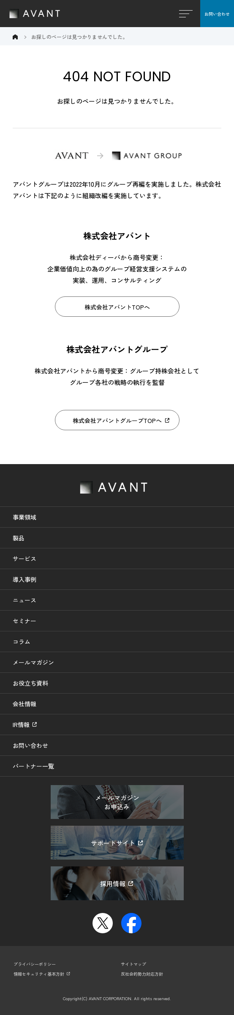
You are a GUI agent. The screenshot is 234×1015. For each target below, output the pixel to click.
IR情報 (21, 724)
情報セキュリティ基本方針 (39, 974)
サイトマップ (133, 964)
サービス (24, 558)
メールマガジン (33, 662)
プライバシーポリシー (35, 964)
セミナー (24, 621)
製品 (18, 538)
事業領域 (24, 517)
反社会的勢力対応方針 (142, 974)
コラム (21, 641)
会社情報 (24, 704)
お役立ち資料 (30, 683)
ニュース (24, 600)
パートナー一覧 (33, 766)
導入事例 (24, 579)
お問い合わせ (217, 14)
